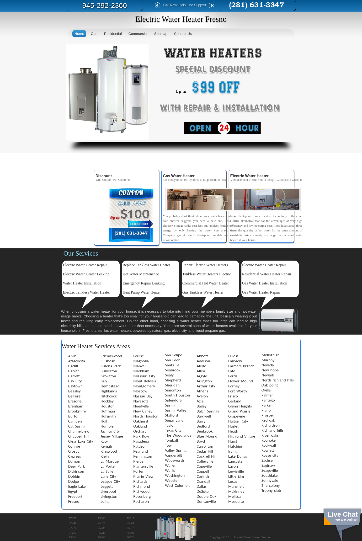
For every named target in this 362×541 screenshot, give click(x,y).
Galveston (109, 371)
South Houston (177, 395)
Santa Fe (172, 365)
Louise (138, 356)
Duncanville (206, 501)
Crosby (74, 451)
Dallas (202, 486)
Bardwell (204, 416)
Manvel (139, 366)
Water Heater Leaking (92, 274)
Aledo (201, 366)
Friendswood (111, 356)
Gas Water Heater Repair (261, 292)
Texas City (173, 430)
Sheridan (172, 385)
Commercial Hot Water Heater (205, 283)
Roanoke (268, 440)
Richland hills (272, 430)
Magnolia (141, 361)
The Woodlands (178, 435)
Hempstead (110, 386)
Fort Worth (237, 391)
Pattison (140, 446)
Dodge (73, 481)
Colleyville (205, 461)
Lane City (108, 476)
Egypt (73, 491)
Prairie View (143, 476)
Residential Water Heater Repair (267, 274)
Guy (104, 381)
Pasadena (141, 441)
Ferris (232, 376)
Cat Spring (76, 426)
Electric (69, 274)
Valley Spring (175, 450)
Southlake (269, 475)
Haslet (233, 426)
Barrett (74, 376)
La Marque (110, 461)
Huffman (108, 411)
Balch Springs (208, 411)
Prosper (267, 415)
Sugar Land (174, 420)
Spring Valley (175, 410)
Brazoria (75, 401)
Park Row (141, 436)
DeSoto (203, 491)
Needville (141, 406)
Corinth (203, 476)
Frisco (233, 396)
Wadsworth (174, 460)
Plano (266, 410)
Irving (233, 451)
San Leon (172, 360)
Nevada (267, 365)
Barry (201, 421)
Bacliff (73, 366)
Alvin (72, 356)
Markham (141, 371)
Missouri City (144, 376)
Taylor (170, 425)
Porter (138, 471)
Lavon (233, 466)
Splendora (173, 400)
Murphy (268, 360)
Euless (233, 356)
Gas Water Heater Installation (264, 283)
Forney (234, 386)
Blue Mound (207, 436)
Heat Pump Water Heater (142, 292)
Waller (170, 465)
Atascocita (76, 361)
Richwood (141, 491)
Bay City (75, 381)
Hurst (232, 441)
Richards (140, 481)
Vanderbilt (173, 455)
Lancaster (236, 461)
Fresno (74, 501)
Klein (105, 456)
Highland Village (241, 436)
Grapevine (236, 416)
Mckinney (236, 491)
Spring (170, 405)
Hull (104, 421)
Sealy (169, 375)
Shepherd (173, 380)
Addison (203, 361)
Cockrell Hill (207, 456)
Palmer (267, 395)
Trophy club (271, 490)
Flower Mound (240, 381)
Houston (107, 406)
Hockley (107, 401)
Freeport (75, 496)
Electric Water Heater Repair (85, 265)
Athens (202, 391)
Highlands (109, 391)
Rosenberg (142, 496)
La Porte (107, 466)
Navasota (141, 401)
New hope (270, 370)
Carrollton (205, 446)
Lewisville (236, 471)
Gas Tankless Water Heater (203, 292)
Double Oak (207, 496)
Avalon (202, 396)
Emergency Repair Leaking (144, 283)
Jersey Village (112, 436)
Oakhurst (140, 421)
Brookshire (77, 411)
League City (110, 481)
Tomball (171, 440)
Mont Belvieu (144, 381)
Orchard (140, 431)
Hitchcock (109, 396)
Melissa (234, 496)
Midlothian (270, 355)
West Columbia (177, 485)
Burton (74, 416)
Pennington (142, 456)
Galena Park (111, 366)
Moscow (140, 391)
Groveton (108, 376)
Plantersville (143, 466)
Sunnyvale (269, 480)
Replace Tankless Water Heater (146, 265)
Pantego (268, 400)
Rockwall (268, 445)
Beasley (74, 391)
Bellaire (74, 396)
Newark (267, 375)
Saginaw (268, 465)
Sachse (267, 460)
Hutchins (235, 446)
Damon (74, 461)
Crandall (203, 481)
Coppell (203, 471)
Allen (201, 371)
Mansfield (236, 486)
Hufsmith (108, 416)
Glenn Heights (240, 406)
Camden (75, 421)
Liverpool (108, 491)
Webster (172, 480)
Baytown (75, 386)
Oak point (269, 385)
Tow (168, 445)
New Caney (142, 411)
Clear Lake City (80, 441)
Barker (73, 371)
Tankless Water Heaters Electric (206, 274)
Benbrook (205, 431)
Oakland (140, 426)
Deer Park (76, 466)
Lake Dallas (237, 456)
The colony (270, 485)
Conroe (74, 446)
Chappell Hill (78, 436)
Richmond (141, 486)
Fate (231, 371)
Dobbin (74, 476)
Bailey (202, 406)
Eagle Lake (77, 486)
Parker (266, 405)
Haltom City (238, 421)
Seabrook (173, 370)
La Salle (107, 471)
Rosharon (141, 501)
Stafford (171, 415)
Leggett (107, 486)
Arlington (204, 381)
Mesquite (236, 501)
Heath (233, 431)
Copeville (204, 466)
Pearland (140, 451)
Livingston (109, 496)
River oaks (270, 435)
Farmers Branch (241, 366)
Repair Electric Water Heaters (205, 265)
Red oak (268, 420)
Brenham (75, 406)
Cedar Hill (205, 451)
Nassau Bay (142, 396)
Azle (200, 401)
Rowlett (267, 450)
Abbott (202, 356)
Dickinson (76, 471)
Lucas (232, 481)
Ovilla (266, 390)
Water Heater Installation (82, 283)
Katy (104, 441)
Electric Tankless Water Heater (86, 292)
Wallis (170, 470)
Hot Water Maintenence (141, 274)
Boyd (201, 441)
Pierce (138, 461)
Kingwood (109, 451)
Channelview (78, 431)
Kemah (106, 446)
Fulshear (108, 361)
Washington (175, 475)
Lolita (105, 501)
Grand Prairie (239, 411)
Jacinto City (110, 431)
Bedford (203, 426)
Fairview (235, 361)
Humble (107, 426)
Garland (234, 401)
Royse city (269, 455)
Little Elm (236, 476)
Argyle (202, 376)
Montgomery (144, 386)
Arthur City (206, 386)
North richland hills (277, 380)
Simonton (173, 390)
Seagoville (269, 470)
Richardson (270, 425)
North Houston (145, 416)
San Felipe (173, 355)
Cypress (74, 456)
